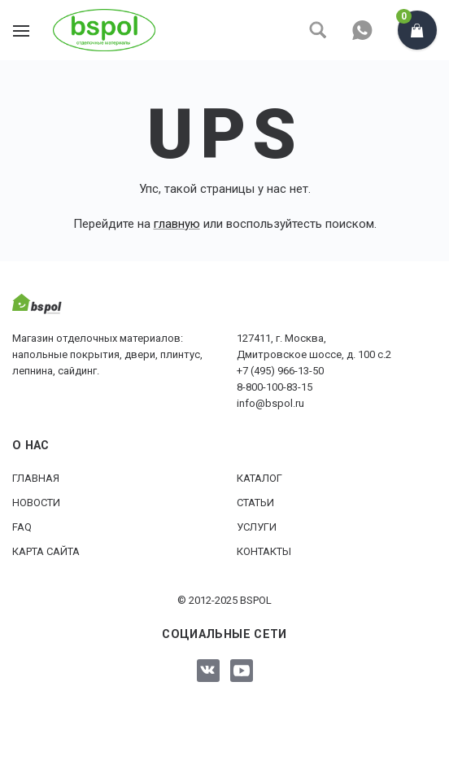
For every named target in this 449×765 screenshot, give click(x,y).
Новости (36, 502)
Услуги (257, 527)
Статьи (255, 502)
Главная (35, 478)
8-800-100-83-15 (274, 387)
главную (177, 223)
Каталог (259, 478)
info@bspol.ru (270, 403)
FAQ (22, 527)
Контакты (264, 551)
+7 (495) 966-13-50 (280, 371)
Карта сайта (46, 551)
